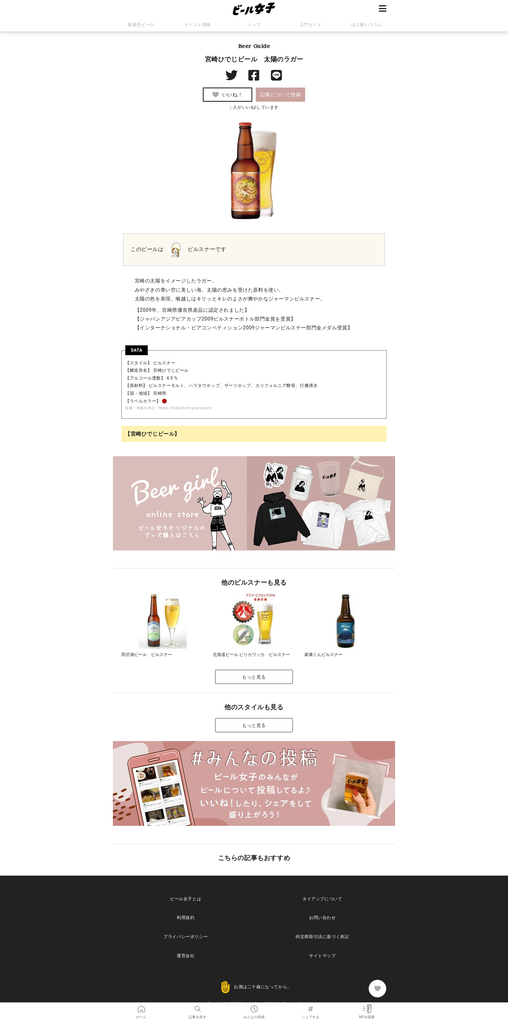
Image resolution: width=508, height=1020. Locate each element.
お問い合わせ (322, 917)
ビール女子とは (185, 898)
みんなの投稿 (254, 1007)
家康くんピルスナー (323, 654)
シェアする (310, 1007)
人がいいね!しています (254, 107)
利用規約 (185, 917)
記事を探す (197, 1007)
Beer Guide (254, 45)
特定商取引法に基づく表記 (322, 936)
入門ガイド (311, 24)
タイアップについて (322, 898)
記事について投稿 (280, 94)
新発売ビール (141, 24)
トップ (254, 24)
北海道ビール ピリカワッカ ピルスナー (251, 654)
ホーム (141, 1007)
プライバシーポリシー (185, 936)
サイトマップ (322, 955)
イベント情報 (197, 24)
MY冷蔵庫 (367, 1007)
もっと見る (254, 677)
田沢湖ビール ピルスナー (146, 654)
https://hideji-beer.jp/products (185, 408)
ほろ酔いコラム (366, 24)
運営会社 (185, 955)
